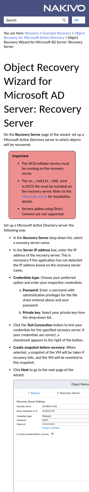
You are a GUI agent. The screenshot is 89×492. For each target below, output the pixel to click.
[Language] (78, 20)
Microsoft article (34, 196)
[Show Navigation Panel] (6, 8)
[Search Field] (36, 20)
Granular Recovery (57, 33)
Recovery (32, 33)
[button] (64, 20)
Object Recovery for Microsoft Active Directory (44, 35)
